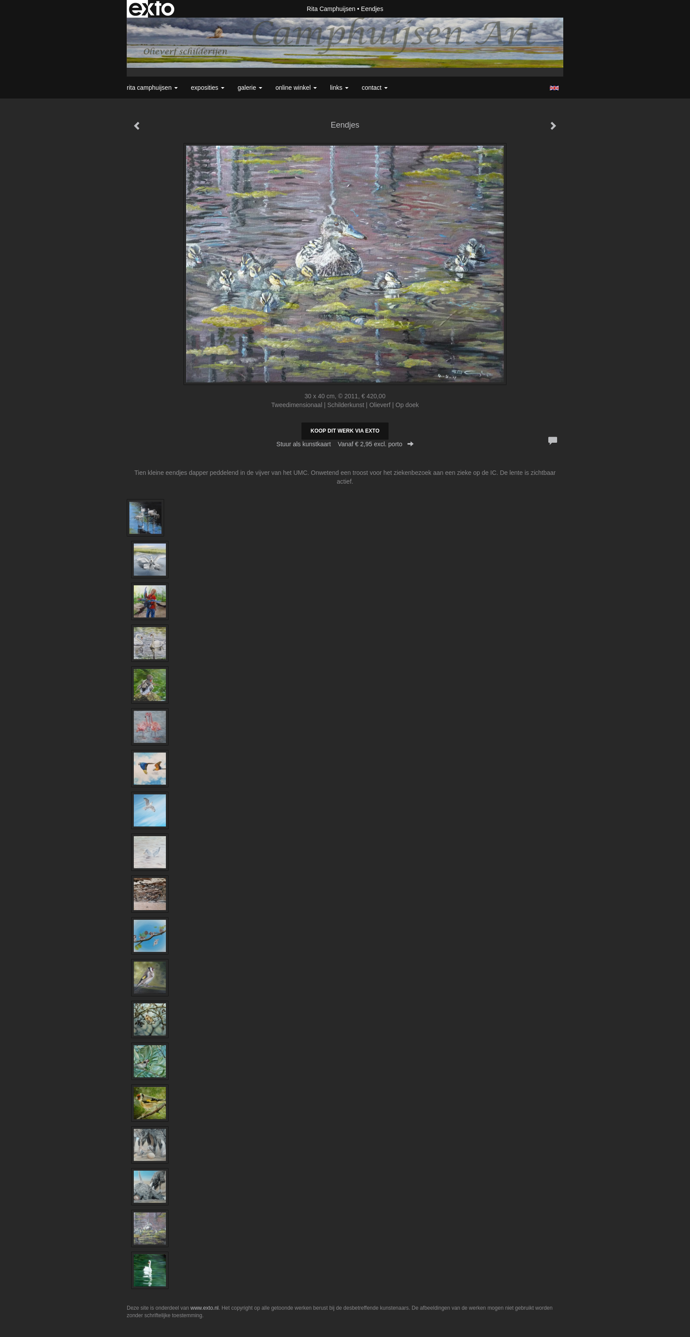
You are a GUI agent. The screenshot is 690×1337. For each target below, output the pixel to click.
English (554, 88)
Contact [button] (375, 87)
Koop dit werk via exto (345, 431)
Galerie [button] (250, 87)
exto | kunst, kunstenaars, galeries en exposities (151, 9)
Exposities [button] (207, 87)
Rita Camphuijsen (331, 8)
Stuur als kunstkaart (345, 444)
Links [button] (339, 87)
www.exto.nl (205, 1308)
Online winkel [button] (296, 87)
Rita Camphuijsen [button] (152, 87)
